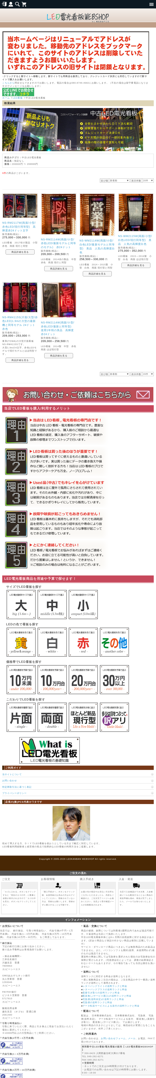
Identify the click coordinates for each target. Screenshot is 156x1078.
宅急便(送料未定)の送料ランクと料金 (103, 999)
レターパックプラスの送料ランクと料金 (105, 989)
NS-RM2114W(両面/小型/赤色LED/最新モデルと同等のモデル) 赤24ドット (58, 243)
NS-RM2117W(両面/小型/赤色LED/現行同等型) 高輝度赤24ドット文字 (19, 226)
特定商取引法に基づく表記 (17, 787)
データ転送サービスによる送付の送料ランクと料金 (111, 1005)
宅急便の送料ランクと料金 (97, 1002)
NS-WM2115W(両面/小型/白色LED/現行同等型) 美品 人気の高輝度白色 (135, 240)
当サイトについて (12, 774)
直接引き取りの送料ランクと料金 (101, 992)
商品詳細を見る (20, 252)
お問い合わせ (9, 780)
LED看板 (18, 98)
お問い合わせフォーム (113, 1038)
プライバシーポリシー (14, 793)
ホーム (6, 98)
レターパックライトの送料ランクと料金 (105, 986)
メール (131, 1038)
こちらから (8, 83)
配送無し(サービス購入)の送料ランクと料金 (107, 996)
